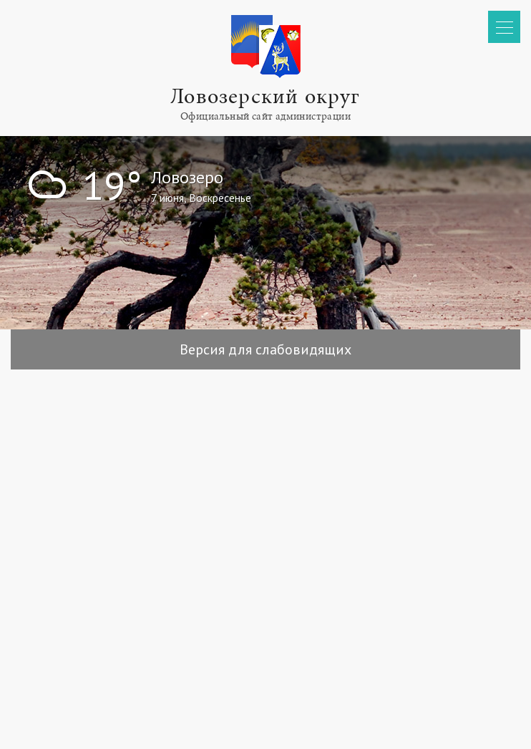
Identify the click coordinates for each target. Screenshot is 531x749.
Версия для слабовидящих (265, 349)
